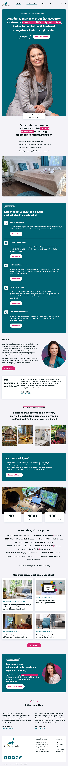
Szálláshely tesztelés (42, 751)
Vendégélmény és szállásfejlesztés (14, 601)
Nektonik (22, 764)
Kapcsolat (63, 3)
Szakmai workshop (41, 749)
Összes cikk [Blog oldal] (34, 645)
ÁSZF (57, 742)
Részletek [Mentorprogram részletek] (16, 234)
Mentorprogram (41, 742)
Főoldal (18, 3)
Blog (43, 3)
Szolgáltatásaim (41, 37)
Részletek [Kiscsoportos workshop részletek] (16, 303)
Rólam (52, 3)
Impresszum (59, 751)
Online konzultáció (42, 744)
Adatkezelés (59, 744)
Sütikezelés (59, 747)
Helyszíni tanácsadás (42, 747)
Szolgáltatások (32, 3)
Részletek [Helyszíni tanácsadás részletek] (16, 279)
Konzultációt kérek (15, 686)
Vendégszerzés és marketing (44, 597)
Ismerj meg (24, 37)
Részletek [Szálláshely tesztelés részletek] (16, 325)
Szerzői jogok (60, 749)
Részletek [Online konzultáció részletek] (16, 256)
